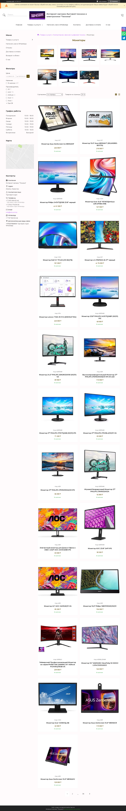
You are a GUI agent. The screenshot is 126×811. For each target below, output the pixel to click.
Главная (19, 25)
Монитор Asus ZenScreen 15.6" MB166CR (100, 723)
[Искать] (4, 15)
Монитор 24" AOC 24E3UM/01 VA (57, 606)
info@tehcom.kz (11, 212)
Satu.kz (72, 807)
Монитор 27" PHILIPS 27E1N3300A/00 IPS (58, 490)
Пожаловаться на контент (72, 809)
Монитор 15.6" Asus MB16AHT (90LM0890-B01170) (100, 144)
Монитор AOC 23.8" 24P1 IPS (100, 548)
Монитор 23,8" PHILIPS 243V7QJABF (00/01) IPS (100, 317)
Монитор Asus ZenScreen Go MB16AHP (57, 144)
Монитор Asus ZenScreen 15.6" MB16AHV (58, 779)
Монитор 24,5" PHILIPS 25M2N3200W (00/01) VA (57, 376)
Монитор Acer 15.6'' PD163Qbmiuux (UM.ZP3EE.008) (100, 203)
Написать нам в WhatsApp (57, 25)
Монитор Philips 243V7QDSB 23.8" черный (58, 202)
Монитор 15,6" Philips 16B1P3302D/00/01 (99, 606)
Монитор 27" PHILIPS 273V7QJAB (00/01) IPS (57, 433)
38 (83, 794)
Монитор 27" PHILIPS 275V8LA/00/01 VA (100, 433)
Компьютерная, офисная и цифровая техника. (69, 35)
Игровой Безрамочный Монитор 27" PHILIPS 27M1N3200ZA (99, 490)
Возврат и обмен (12, 55)
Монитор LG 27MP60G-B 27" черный (100, 260)
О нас (108, 25)
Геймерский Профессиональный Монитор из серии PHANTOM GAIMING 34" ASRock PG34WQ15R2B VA (57, 664)
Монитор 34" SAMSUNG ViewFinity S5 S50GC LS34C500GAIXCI (99, 664)
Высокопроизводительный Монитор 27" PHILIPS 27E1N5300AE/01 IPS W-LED (99, 376)
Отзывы (9, 48)
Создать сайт (10, 1)
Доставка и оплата (93, 25)
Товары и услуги (34, 25)
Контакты (77, 25)
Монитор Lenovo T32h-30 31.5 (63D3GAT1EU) (57, 317)
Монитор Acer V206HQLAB (57, 723)
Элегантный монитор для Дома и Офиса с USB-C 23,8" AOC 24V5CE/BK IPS (58, 549)
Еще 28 (10, 103)
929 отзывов (103, 1)
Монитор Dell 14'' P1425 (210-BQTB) (57, 260)
